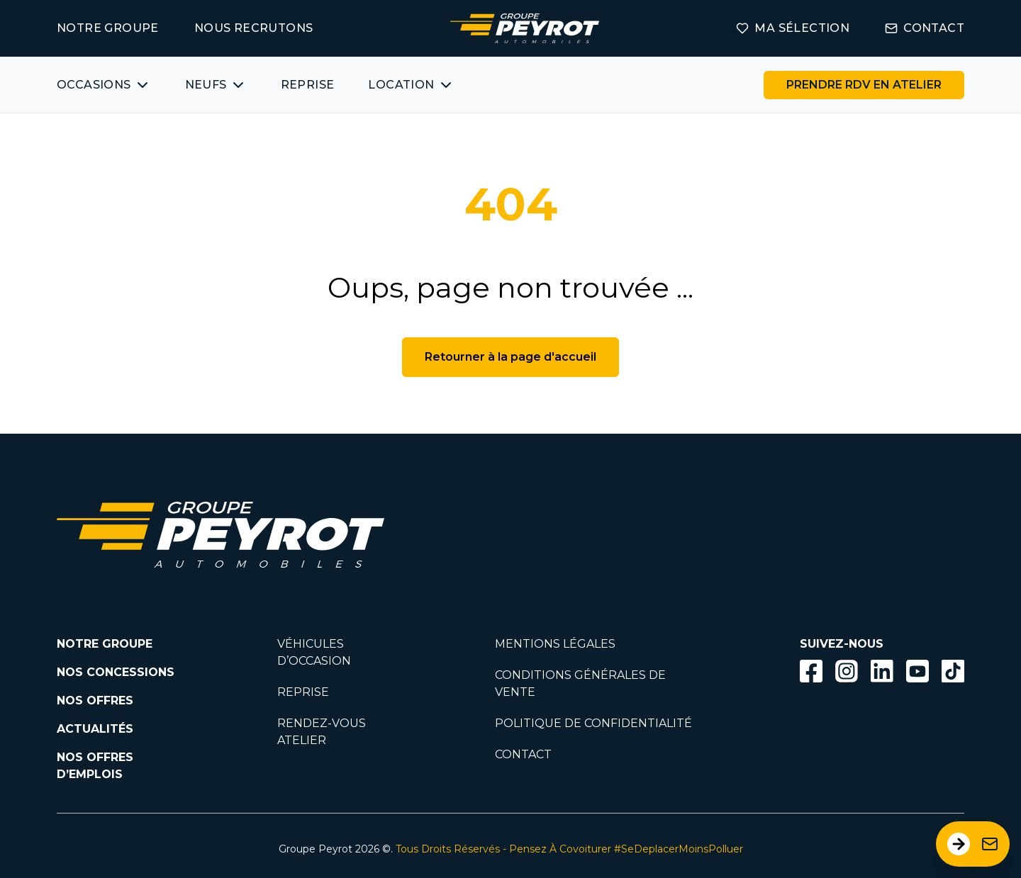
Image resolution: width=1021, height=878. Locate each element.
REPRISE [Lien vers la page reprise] (303, 692)
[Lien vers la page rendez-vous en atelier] (864, 85)
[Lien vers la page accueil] (524, 28)
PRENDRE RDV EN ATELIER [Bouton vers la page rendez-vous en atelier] (864, 84)
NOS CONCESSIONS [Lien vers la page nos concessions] (115, 672)
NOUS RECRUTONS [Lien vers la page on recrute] (253, 28)
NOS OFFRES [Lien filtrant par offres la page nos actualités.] (95, 700)
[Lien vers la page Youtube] (917, 673)
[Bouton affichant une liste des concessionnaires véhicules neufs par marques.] (216, 85)
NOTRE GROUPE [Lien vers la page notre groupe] (108, 28)
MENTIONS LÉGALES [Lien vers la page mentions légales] (555, 644)
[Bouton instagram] (846, 671)
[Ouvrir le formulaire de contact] (973, 844)
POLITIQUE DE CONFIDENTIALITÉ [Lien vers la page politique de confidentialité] (593, 723)
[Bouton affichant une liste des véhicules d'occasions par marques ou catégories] (104, 85)
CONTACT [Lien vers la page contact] (924, 28)
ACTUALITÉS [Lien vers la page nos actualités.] (95, 729)
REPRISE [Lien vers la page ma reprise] (308, 84)
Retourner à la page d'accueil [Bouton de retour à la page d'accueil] (510, 357)
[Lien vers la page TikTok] (953, 673)
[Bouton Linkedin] (882, 671)
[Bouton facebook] (811, 671)
